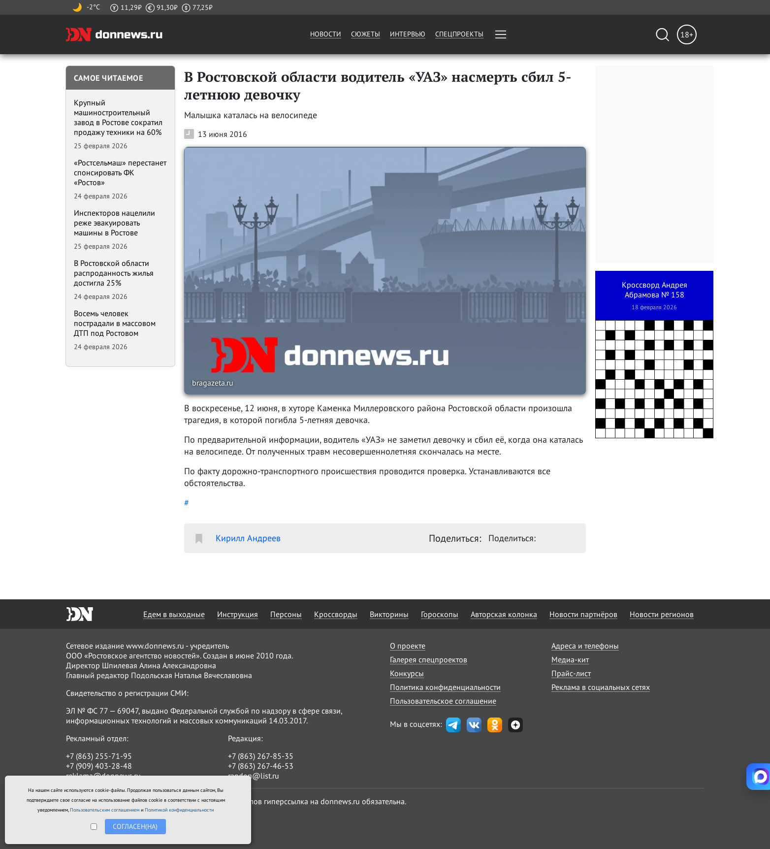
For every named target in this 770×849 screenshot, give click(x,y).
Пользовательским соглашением (104, 810)
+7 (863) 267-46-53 (260, 766)
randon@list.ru (253, 776)
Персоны (286, 614)
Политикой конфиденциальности (179, 810)
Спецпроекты (459, 34)
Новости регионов (662, 614)
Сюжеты (365, 34)
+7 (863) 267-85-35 (260, 756)
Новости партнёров (583, 614)
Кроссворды (335, 614)
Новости (325, 34)
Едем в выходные (174, 614)
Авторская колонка (504, 614)
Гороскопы (439, 614)
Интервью (407, 34)
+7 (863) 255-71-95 (99, 756)
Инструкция (237, 614)
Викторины (389, 614)
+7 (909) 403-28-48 (99, 766)
